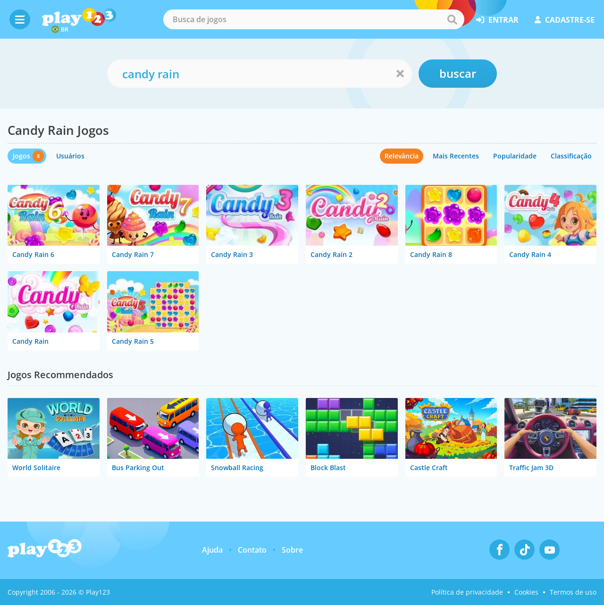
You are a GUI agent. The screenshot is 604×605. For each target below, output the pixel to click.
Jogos (21, 155)
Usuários (70, 155)
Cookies (526, 592)
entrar (497, 20)
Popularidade (515, 155)
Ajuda (212, 550)
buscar (457, 73)
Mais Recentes (456, 155)
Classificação (571, 155)
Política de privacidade (467, 592)
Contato (252, 550)
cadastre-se (565, 20)
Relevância (402, 155)
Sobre (292, 550)
